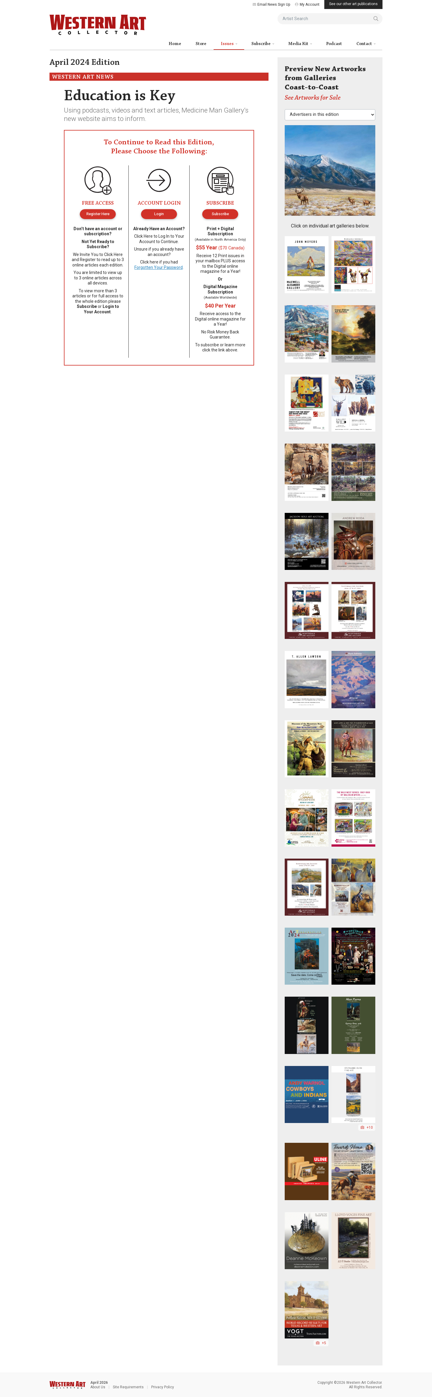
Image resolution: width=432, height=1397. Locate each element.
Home (175, 44)
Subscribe (261, 44)
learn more (235, 344)
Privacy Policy (162, 1387)
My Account (307, 4)
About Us (97, 1387)
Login (159, 214)
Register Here (98, 214)
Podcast (334, 44)
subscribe (210, 344)
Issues (228, 44)
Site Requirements (128, 1387)
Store (201, 44)
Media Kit (298, 44)
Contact (364, 44)
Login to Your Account (101, 309)
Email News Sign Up (271, 4)
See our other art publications (353, 4)
